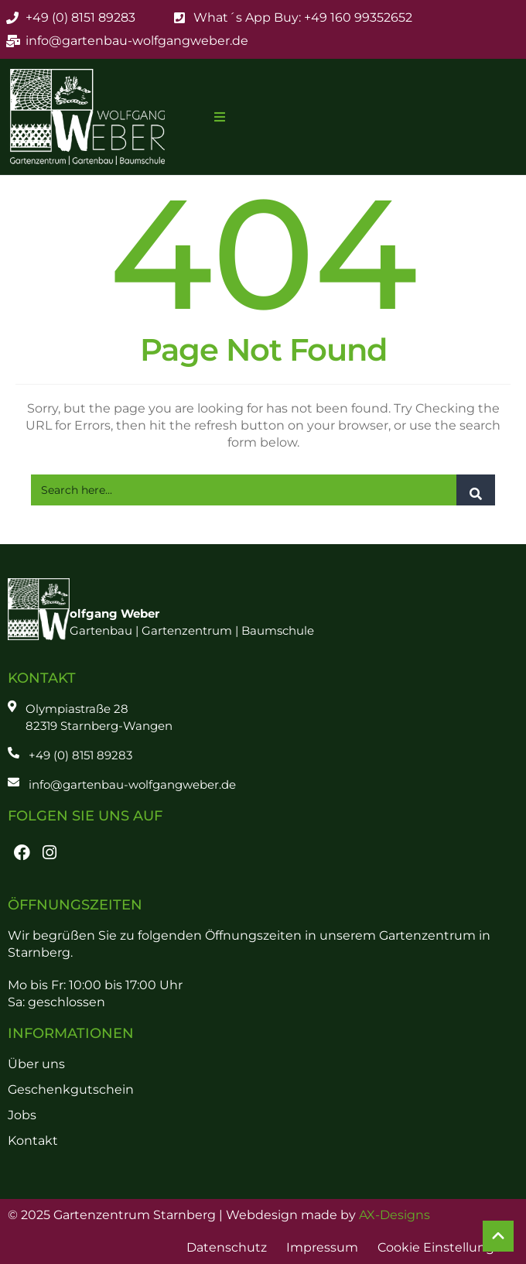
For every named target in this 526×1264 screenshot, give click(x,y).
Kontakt (33, 1140)
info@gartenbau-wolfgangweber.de (132, 784)
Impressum (322, 1247)
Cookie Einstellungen (444, 1247)
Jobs (22, 1115)
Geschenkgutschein (71, 1089)
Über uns (36, 1064)
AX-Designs (394, 1214)
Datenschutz (226, 1247)
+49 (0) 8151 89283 (80, 755)
